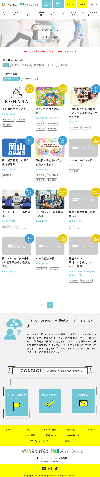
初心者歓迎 (39, 65)
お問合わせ (94, 4)
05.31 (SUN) (42, 260)
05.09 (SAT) (42, 115)
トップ (5, 13)
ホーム (9, 430)
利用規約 (66, 441)
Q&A (62, 14)
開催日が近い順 (11, 79)
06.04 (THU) (75, 267)
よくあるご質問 (27, 435)
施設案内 (41, 13)
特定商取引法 (73, 435)
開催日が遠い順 (29, 79)
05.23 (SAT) (56, 115)
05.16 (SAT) (75, 117)
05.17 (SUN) (75, 162)
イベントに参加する (47, 4)
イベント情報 (29, 13)
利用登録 (82, 4)
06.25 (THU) (75, 269)
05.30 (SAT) (9, 265)
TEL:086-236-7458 (51, 458)
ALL (6, 65)
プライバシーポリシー (40, 441)
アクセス (52, 13)
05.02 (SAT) (8, 111)
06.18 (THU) (90, 267)
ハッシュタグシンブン (89, 13)
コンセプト (15, 13)
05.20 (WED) (9, 217)
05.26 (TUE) (75, 217)
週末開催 (15, 65)
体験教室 (63, 65)
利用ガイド (73, 13)
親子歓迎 (26, 65)
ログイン (70, 4)
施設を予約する (58, 4)
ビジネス (52, 65)
